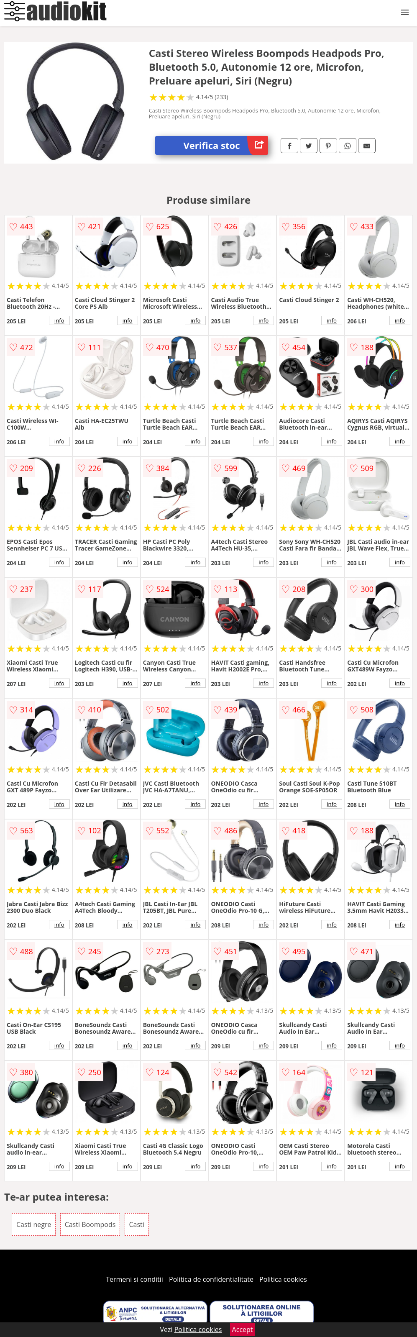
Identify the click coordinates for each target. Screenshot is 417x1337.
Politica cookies (283, 1279)
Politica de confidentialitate (211, 1279)
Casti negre (33, 1224)
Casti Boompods (90, 1224)
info (59, 320)
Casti (136, 1224)
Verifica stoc (226, 145)
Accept (242, 1329)
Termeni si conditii (134, 1279)
